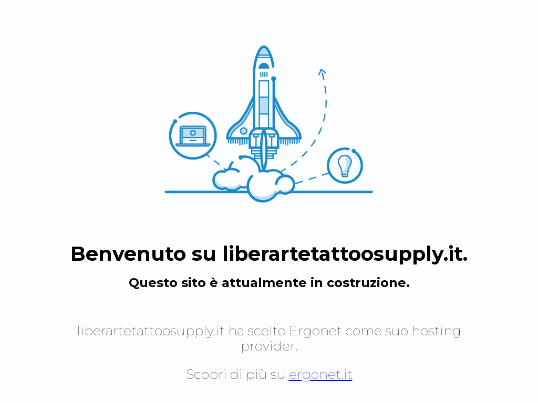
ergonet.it (321, 374)
